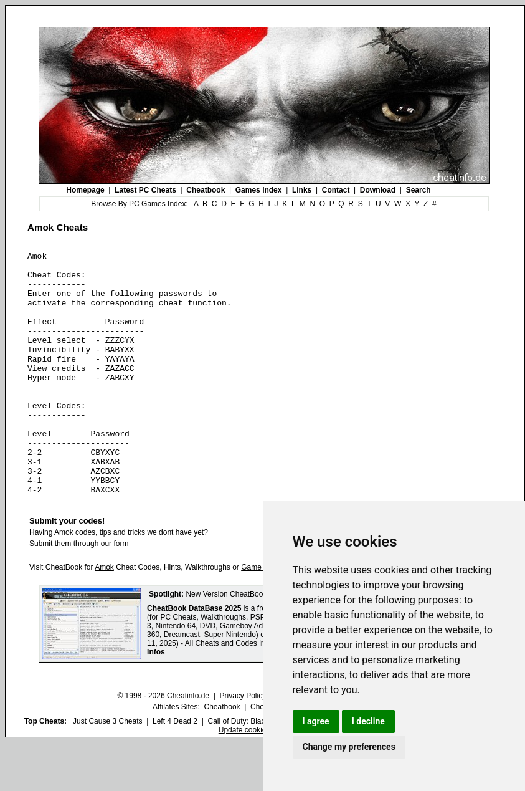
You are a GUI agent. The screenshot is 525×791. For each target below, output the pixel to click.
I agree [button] (316, 721)
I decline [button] (368, 721)
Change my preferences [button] (349, 747)
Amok (104, 615)
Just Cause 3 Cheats (107, 769)
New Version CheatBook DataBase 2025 (253, 642)
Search (418, 190)
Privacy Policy (242, 744)
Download (377, 190)
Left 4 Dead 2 (175, 769)
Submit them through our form (78, 592)
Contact (336, 190)
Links (301, 190)
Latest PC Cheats (145, 190)
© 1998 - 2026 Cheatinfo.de (163, 744)
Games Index (258, 190)
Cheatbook (205, 190)
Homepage (85, 190)
